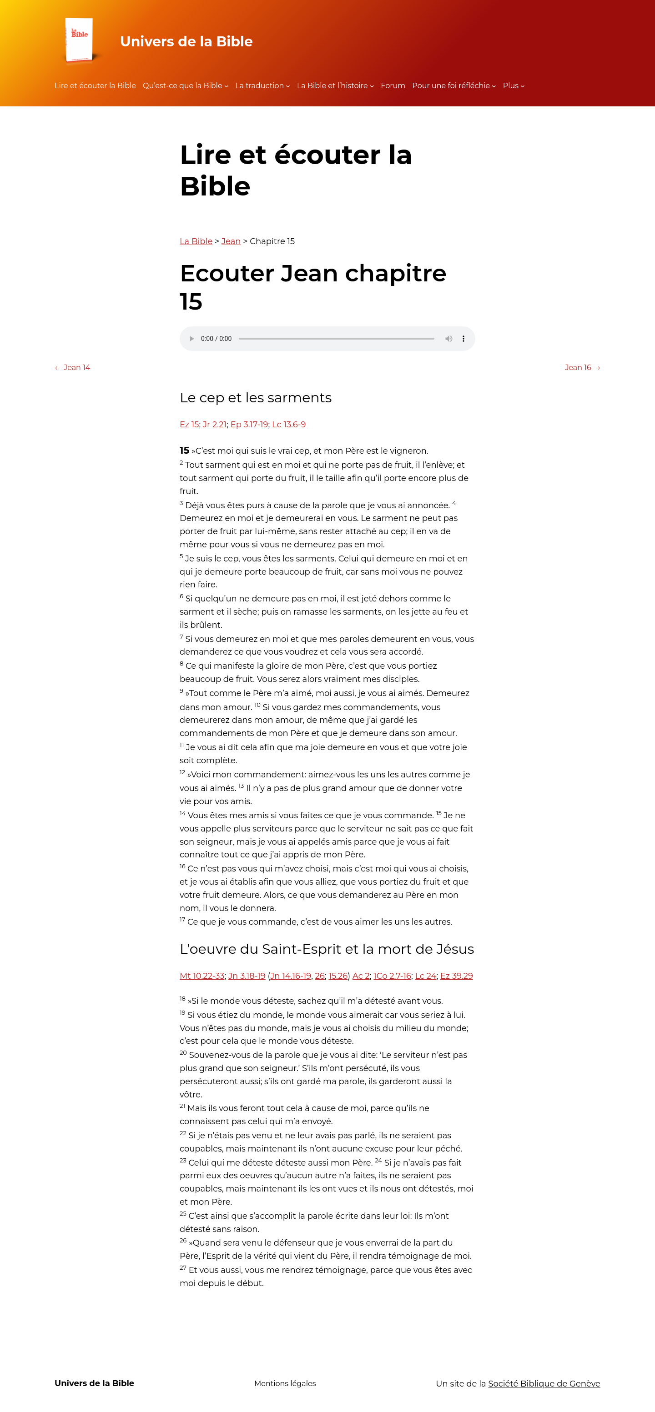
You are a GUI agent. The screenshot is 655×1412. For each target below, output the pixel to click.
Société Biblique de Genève (544, 1384)
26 (320, 976)
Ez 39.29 (456, 976)
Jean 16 (582, 368)
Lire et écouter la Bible (95, 85)
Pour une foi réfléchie (451, 85)
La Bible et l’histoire (332, 85)
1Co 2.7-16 (392, 976)
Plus (511, 85)
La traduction (259, 85)
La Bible (196, 241)
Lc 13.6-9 (289, 425)
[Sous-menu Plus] (522, 86)
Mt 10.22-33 (202, 976)
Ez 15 (189, 425)
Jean (231, 241)
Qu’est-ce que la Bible (182, 85)
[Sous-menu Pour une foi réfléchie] (494, 86)
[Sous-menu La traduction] (288, 86)
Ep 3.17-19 (249, 425)
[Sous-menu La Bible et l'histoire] (372, 86)
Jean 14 (72, 368)
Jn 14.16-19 (290, 976)
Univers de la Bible (186, 41)
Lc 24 (425, 976)
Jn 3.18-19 (247, 976)
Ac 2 (361, 976)
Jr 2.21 (215, 425)
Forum (393, 85)
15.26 (338, 976)
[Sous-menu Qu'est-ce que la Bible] (226, 86)
